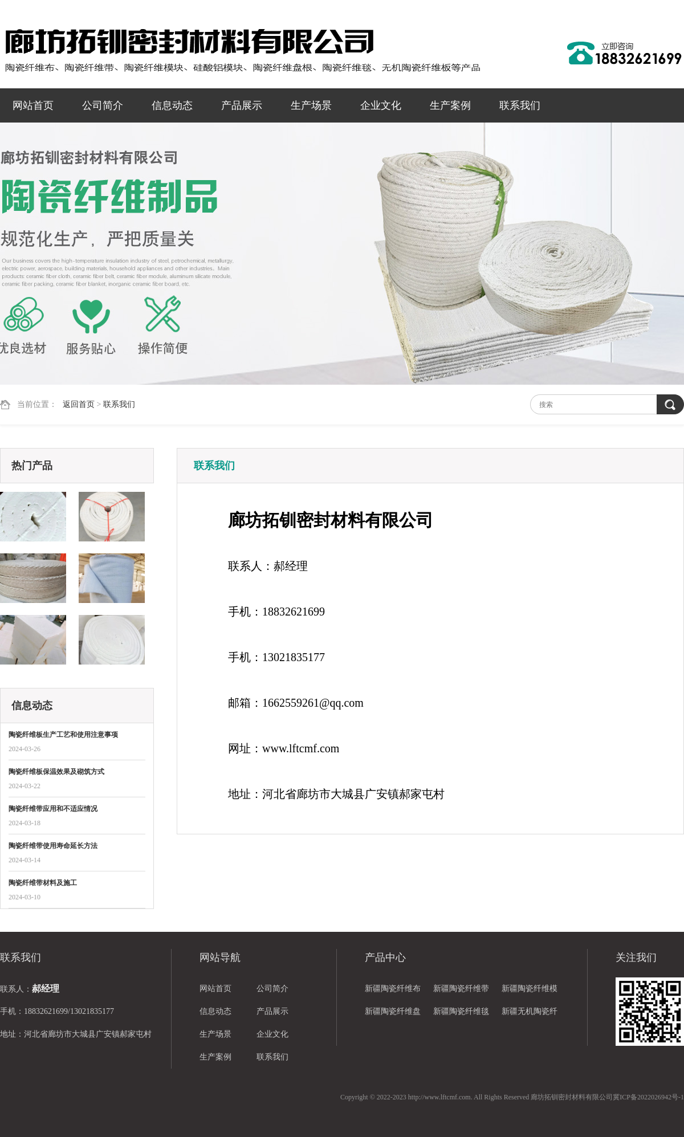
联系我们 (519, 105)
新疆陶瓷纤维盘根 (393, 1015)
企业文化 (380, 105)
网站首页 (33, 105)
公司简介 (102, 105)
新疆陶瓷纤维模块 (529, 992)
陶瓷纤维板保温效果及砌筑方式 (56, 772)
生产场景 (311, 105)
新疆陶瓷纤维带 (461, 988)
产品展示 (241, 105)
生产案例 (450, 105)
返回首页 (79, 404)
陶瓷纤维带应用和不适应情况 (53, 809)
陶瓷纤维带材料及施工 (43, 883)
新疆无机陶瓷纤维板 (529, 1015)
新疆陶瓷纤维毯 (461, 1011)
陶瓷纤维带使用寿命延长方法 (53, 846)
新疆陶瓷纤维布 (393, 988)
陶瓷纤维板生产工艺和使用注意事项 (63, 735)
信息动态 (172, 105)
